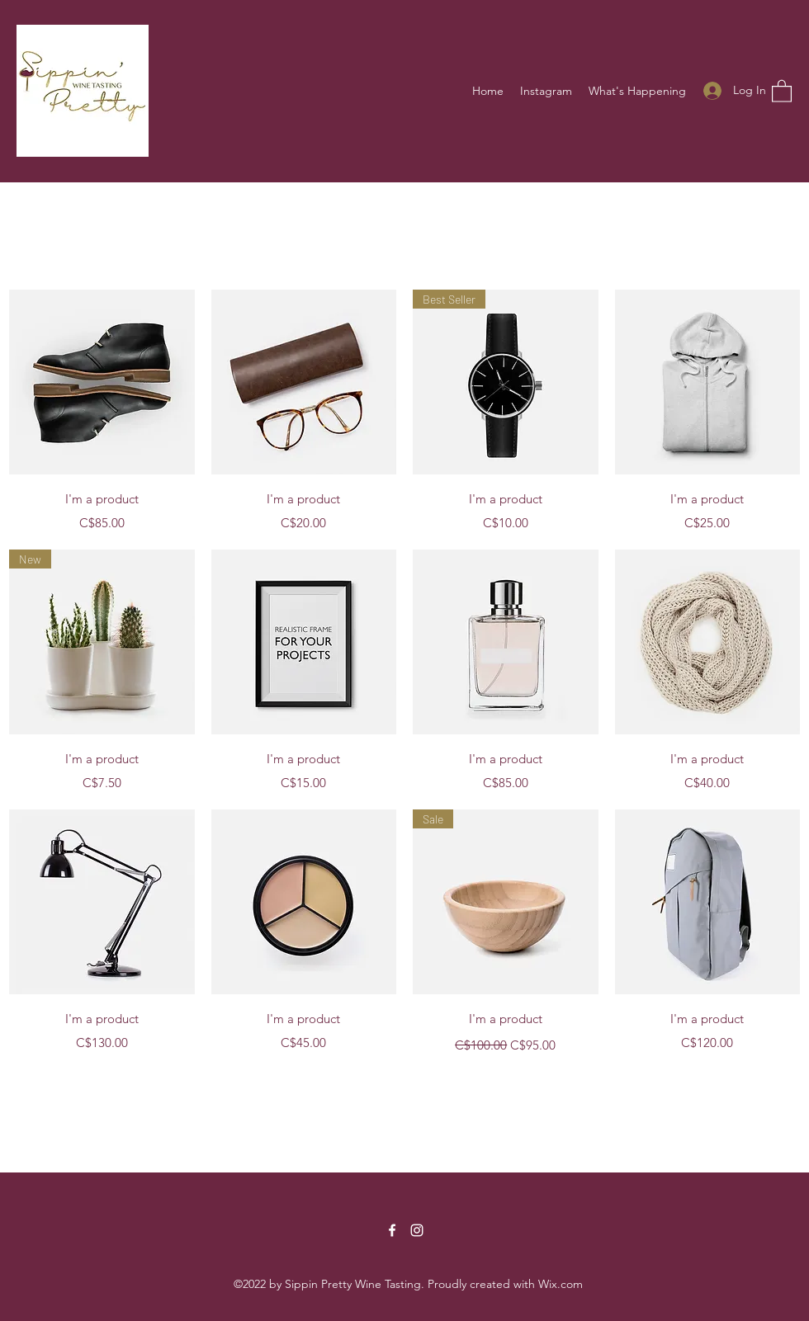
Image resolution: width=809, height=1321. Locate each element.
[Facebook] (392, 1230)
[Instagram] (417, 1230)
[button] (782, 90)
